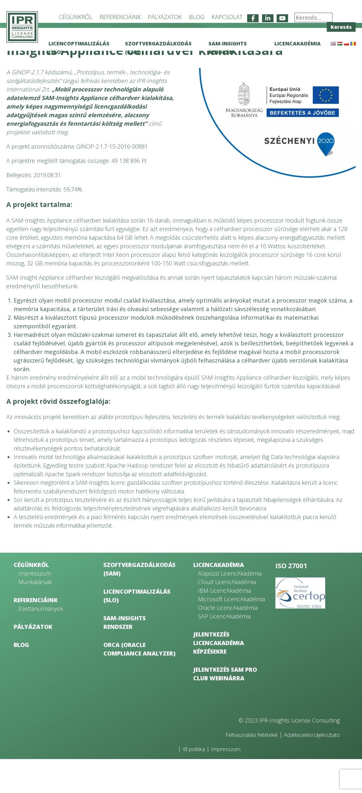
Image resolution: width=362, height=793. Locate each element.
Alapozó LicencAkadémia (230, 607)
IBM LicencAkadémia (224, 624)
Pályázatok (165, 17)
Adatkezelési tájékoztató (309, 768)
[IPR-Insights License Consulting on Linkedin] (267, 18)
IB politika (194, 783)
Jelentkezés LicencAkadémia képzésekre (218, 676)
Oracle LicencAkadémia (228, 641)
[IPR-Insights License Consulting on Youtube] (282, 18)
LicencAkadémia (297, 43)
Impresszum (34, 607)
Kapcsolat (227, 17)
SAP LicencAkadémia (224, 650)
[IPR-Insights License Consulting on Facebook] (253, 18)
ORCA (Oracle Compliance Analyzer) (139, 683)
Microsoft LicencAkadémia (231, 633)
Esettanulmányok (40, 642)
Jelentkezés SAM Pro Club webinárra (225, 708)
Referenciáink (120, 17)
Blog (196, 17)
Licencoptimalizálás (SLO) (136, 630)
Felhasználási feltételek (242, 768)
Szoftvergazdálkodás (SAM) (139, 603)
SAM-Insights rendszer (124, 656)
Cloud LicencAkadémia (227, 616)
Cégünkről (75, 17)
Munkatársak (35, 616)
